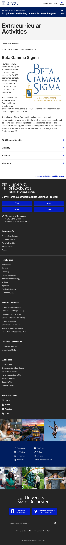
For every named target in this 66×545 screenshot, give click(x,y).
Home (4, 49)
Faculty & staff (7, 246)
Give (55, 3)
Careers (17, 209)
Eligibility (33, 148)
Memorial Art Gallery (10, 350)
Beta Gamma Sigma (28, 49)
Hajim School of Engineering (13, 311)
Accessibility (7, 364)
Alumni (4, 250)
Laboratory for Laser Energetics (14, 332)
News (5, 400)
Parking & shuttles (9, 289)
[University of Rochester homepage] (10, 3)
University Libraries (9, 346)
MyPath (5, 282)
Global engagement (9, 371)
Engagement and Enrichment (13, 368)
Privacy (18, 531)
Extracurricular (13, 49)
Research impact (8, 378)
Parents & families (8, 243)
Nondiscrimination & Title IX (12, 375)
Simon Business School (11, 325)
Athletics (7, 409)
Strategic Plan (7, 382)
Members (33, 163)
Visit (50, 3)
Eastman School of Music (11, 314)
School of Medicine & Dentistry (13, 318)
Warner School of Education (12, 328)
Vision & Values (8, 385)
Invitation (33, 155)
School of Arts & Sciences (13, 10)
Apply (45, 3)
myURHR (5, 285)
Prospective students (10, 236)
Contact (5, 268)
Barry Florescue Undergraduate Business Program (29, 13)
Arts (5, 413)
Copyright (27, 531)
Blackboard (6, 264)
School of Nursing (9, 321)
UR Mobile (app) (8, 293)
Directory (5, 271)
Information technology (11, 278)
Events (6, 404)
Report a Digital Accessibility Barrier (50, 176)
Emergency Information (42, 531)
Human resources (9, 275)
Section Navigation (12, 44)
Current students (8, 239)
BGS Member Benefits (33, 140)
